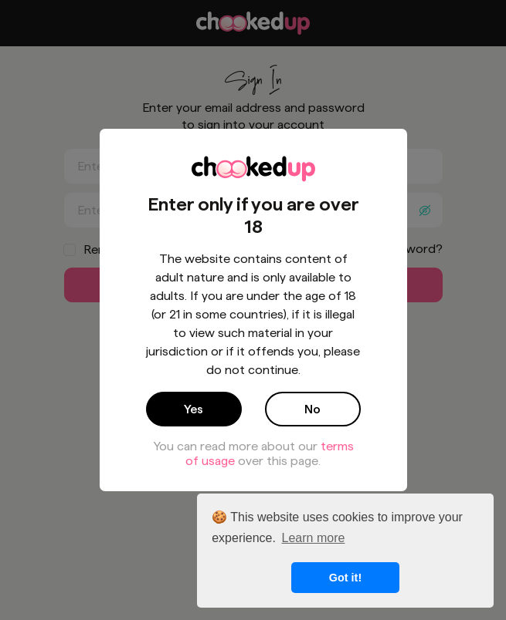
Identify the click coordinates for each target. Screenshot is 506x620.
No (312, 409)
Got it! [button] (345, 577)
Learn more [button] (313, 537)
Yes (193, 409)
